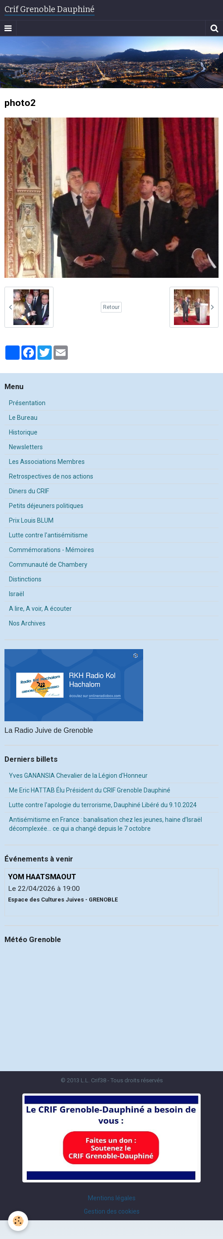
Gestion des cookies (112, 1211)
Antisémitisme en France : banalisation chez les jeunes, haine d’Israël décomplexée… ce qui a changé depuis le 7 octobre (105, 824)
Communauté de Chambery (48, 564)
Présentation (27, 402)
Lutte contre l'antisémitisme (48, 535)
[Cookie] (18, 1221)
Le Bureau (23, 417)
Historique (23, 432)
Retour (111, 307)
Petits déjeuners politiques (46, 505)
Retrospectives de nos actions (51, 476)
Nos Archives (27, 623)
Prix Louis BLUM (31, 520)
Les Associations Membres (47, 461)
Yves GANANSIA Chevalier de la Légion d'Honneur (78, 775)
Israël (16, 593)
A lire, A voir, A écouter (40, 608)
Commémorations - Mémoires (51, 549)
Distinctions (25, 579)
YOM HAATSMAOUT (42, 876)
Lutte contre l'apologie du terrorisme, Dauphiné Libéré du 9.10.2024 (103, 804)
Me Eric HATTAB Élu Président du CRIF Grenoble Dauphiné (89, 790)
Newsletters (26, 447)
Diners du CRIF (29, 491)
